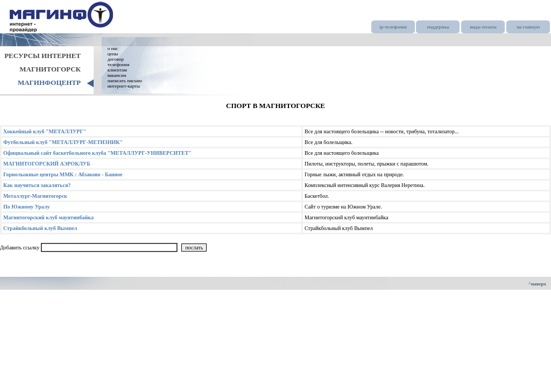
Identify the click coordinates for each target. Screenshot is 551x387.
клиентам (117, 70)
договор (116, 59)
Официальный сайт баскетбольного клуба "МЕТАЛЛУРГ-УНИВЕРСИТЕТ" (97, 153)
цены (113, 53)
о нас (113, 48)
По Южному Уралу (26, 207)
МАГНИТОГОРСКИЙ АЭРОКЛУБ (46, 164)
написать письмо (125, 80)
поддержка (438, 27)
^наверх (537, 283)
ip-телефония (393, 27)
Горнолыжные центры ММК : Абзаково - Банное (63, 174)
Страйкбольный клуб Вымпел (40, 228)
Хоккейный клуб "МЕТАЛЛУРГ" (44, 131)
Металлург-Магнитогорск (35, 196)
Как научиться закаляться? (36, 185)
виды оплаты (483, 27)
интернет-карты (124, 86)
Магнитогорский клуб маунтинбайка (48, 217)
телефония (119, 64)
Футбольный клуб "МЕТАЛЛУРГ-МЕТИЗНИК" (63, 142)
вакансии (117, 75)
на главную (528, 27)
